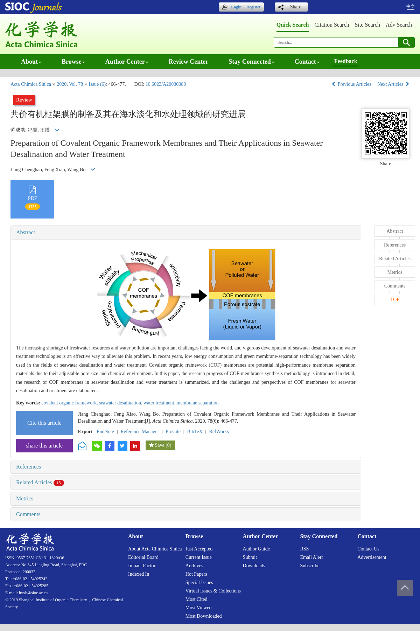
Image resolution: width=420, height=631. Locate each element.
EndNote (105, 431)
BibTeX (195, 431)
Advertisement (371, 557)
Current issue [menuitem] (199, 557)
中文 (410, 6)
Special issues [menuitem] (199, 582)
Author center (126, 61)
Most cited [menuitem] (197, 599)
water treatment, (160, 402)
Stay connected (251, 61)
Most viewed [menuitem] (199, 607)
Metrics (24, 498)
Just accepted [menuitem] (199, 549)
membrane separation (197, 402)
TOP (394, 299)
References (28, 467)
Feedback (345, 61)
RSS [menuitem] (304, 549)
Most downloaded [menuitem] (204, 616)
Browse (73, 61)
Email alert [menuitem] (311, 557)
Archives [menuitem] (194, 565)
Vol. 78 (76, 84)
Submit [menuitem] (250, 557)
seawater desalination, (121, 402)
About (31, 61)
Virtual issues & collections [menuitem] (213, 591)
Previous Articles (351, 84)
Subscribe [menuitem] (309, 565)
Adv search (399, 25)
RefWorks (219, 431)
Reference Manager (139, 431)
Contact (307, 61)
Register (253, 7)
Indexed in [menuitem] (138, 574)
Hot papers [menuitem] (196, 574)
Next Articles (393, 84)
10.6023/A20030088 (166, 84)
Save (159, 445)
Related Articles (40, 482)
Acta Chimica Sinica (30, 84)
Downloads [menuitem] (254, 565)
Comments (28, 514)
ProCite (173, 431)
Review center (188, 61)
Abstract (25, 232)
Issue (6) (97, 84)
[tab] (186, 232)
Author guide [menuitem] (256, 549)
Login (236, 7)
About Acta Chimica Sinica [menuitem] (155, 549)
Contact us (368, 549)
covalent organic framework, (70, 402)
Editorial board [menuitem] (143, 557)
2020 (61, 84)
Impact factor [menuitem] (141, 565)
